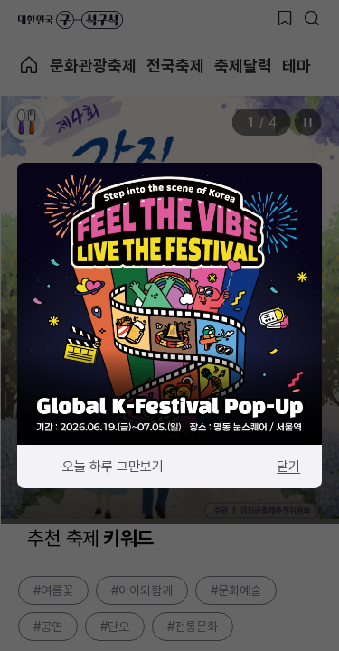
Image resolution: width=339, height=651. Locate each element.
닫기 (288, 466)
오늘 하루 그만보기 (113, 466)
